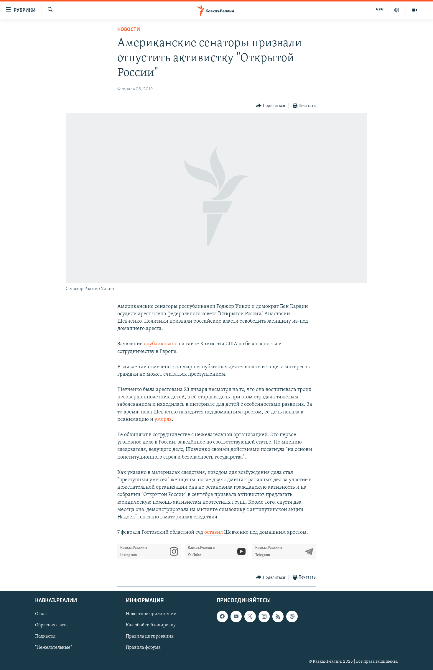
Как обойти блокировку (151, 625)
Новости (128, 29)
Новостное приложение (151, 614)
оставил (213, 532)
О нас (41, 614)
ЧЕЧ (379, 10)
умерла (163, 419)
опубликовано (160, 344)
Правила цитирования (150, 636)
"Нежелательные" (53, 648)
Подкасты (45, 636)
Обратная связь (51, 625)
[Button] (270, 106)
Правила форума (143, 648)
